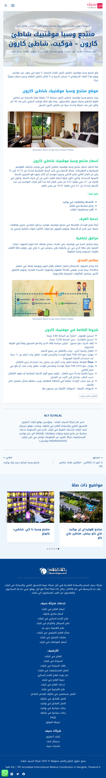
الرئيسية (86, 26)
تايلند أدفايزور (53, 736)
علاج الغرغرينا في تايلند (53, 689)
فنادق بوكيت (74, 26)
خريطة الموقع (53, 722)
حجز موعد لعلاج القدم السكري (53, 675)
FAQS (53, 717)
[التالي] (8, 519)
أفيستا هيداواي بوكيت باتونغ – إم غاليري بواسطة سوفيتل (80, 533)
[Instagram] (11, 774)
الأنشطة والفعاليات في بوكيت (78, 202)
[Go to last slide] (97, 519)
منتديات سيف (53, 746)
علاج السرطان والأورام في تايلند (53, 623)
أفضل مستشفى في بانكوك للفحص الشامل (53, 694)
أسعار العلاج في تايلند (53, 609)
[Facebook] (23, 774)
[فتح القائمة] (13, 5)
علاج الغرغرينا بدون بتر (53, 628)
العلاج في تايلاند (53, 656)
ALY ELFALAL (85, 51)
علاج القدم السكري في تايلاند (53, 618)
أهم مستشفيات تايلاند (82, 209)
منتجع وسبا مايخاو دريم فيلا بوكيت (27, 460)
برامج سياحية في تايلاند (81, 206)
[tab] (58, 549)
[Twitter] (17, 774)
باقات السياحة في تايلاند (53, 665)
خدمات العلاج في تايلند (53, 684)
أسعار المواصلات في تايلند (53, 642)
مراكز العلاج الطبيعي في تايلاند (53, 632)
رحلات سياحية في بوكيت (53, 708)
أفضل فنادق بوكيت (88, 396)
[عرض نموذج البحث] (5, 5)
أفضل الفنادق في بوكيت (53, 703)
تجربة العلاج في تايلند (53, 680)
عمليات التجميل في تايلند (53, 637)
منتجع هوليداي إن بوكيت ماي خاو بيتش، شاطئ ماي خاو (28, 533)
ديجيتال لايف (53, 741)
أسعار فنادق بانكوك (53, 614)
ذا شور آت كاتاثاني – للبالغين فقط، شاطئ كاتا (79, 462)
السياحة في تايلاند (53, 661)
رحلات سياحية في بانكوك (53, 713)
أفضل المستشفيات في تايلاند (53, 670)
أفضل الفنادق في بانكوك (53, 698)
